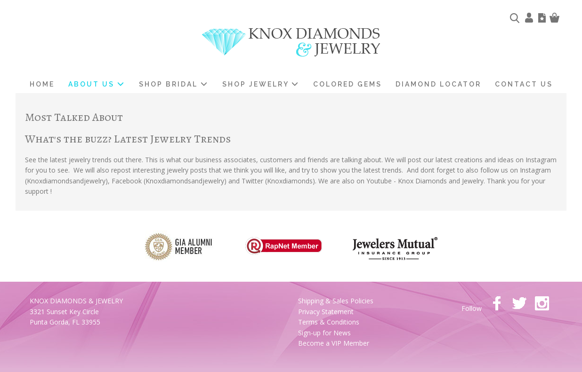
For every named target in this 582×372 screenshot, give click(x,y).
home (42, 84)
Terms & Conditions (328, 321)
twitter (519, 303)
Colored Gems (347, 84)
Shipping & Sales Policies (335, 300)
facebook (496, 303)
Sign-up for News (324, 332)
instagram (542, 303)
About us (96, 84)
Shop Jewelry (260, 84)
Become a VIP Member (333, 343)
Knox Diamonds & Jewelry (291, 42)
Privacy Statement (326, 311)
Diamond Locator (438, 84)
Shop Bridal (174, 84)
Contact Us (524, 84)
